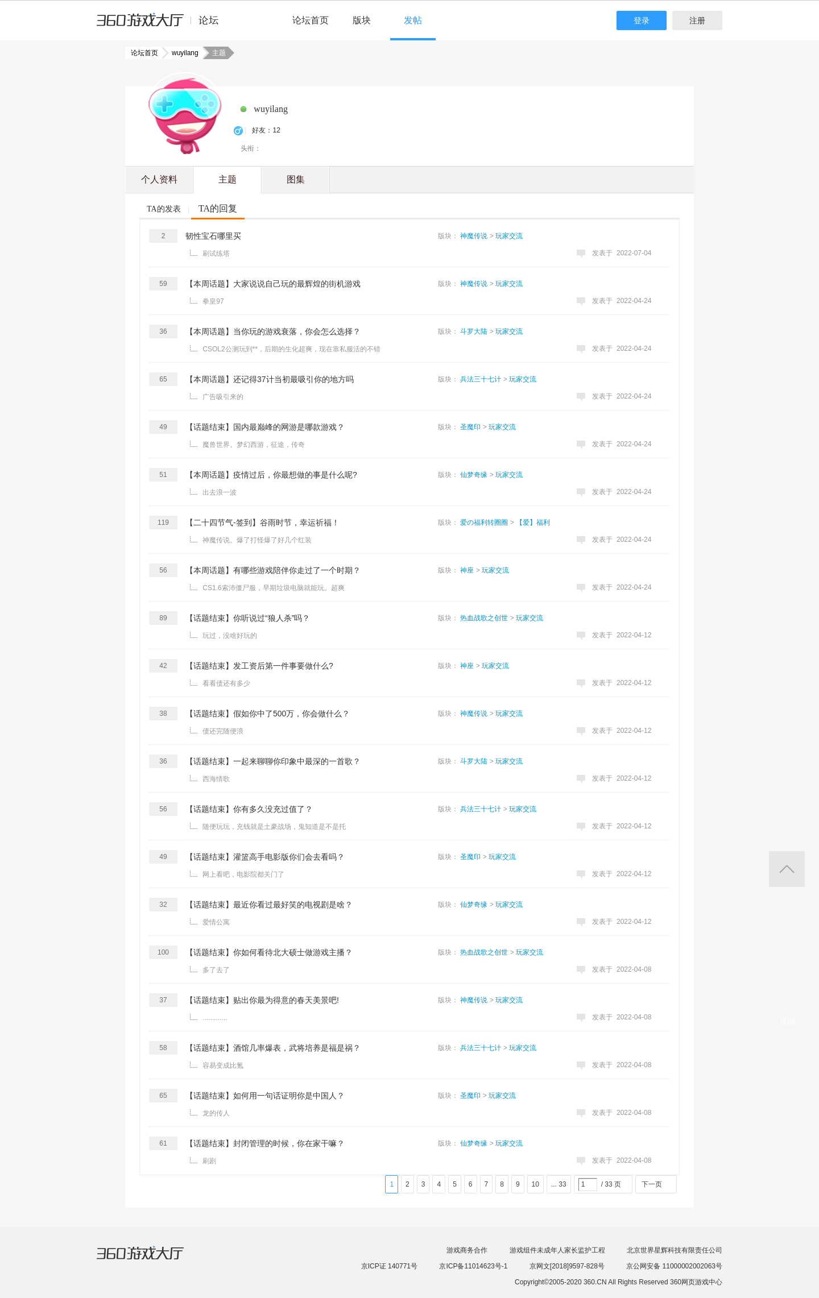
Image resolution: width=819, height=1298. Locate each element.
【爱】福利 (533, 522)
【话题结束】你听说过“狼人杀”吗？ (247, 618)
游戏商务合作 (466, 1250)
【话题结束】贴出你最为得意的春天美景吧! (262, 1000)
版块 (362, 20)
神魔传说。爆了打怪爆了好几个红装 (257, 540)
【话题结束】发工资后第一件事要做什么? (259, 665)
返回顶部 (787, 869)
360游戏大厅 (152, 1260)
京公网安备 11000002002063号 (674, 1266)
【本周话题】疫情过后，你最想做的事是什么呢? (271, 474)
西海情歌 (216, 779)
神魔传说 (473, 236)
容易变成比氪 (222, 1065)
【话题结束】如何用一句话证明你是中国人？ (265, 1095)
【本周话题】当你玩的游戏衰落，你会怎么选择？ (273, 331)
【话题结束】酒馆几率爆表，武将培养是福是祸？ (273, 1047)
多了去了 (216, 970)
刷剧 (209, 1161)
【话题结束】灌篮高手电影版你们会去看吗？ (265, 856)
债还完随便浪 (222, 731)
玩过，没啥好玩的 (229, 636)
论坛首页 (310, 20)
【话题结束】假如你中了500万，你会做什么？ (267, 713)
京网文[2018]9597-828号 (567, 1266)
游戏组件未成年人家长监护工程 (557, 1250)
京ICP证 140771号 (389, 1266)
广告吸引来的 (222, 397)
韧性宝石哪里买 (213, 235)
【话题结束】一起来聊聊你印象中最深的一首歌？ (273, 761)
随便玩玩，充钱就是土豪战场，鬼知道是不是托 (274, 827)
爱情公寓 (216, 922)
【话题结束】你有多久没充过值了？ (249, 809)
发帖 (413, 20)
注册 (697, 20)
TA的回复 (217, 208)
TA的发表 (164, 209)
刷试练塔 (216, 254)
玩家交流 (509, 236)
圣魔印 (470, 427)
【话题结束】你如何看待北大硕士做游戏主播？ (269, 952)
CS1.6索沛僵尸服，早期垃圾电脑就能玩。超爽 (273, 588)
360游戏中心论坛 (162, 25)
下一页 (652, 1184)
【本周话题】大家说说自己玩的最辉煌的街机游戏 (273, 283)
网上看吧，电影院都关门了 (243, 874)
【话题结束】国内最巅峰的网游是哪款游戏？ (265, 427)
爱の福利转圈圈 (484, 522)
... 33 (558, 1184)
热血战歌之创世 (484, 618)
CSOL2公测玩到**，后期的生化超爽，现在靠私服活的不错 (291, 349)
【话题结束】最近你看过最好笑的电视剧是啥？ (269, 904)
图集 (296, 179)
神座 (467, 570)
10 (535, 1184)
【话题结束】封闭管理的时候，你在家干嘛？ (265, 1143)
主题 (227, 179)
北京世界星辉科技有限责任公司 (674, 1250)
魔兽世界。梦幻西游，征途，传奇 (253, 445)
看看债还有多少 (226, 683)
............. (214, 1018)
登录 (642, 20)
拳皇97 (213, 301)
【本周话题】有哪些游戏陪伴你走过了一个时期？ (273, 570)
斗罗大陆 (473, 331)
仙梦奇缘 (473, 475)
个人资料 (159, 179)
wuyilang (182, 53)
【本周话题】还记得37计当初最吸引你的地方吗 (269, 379)
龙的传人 (216, 1113)
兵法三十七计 (480, 379)
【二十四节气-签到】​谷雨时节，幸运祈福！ (262, 522)
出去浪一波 (219, 492)
